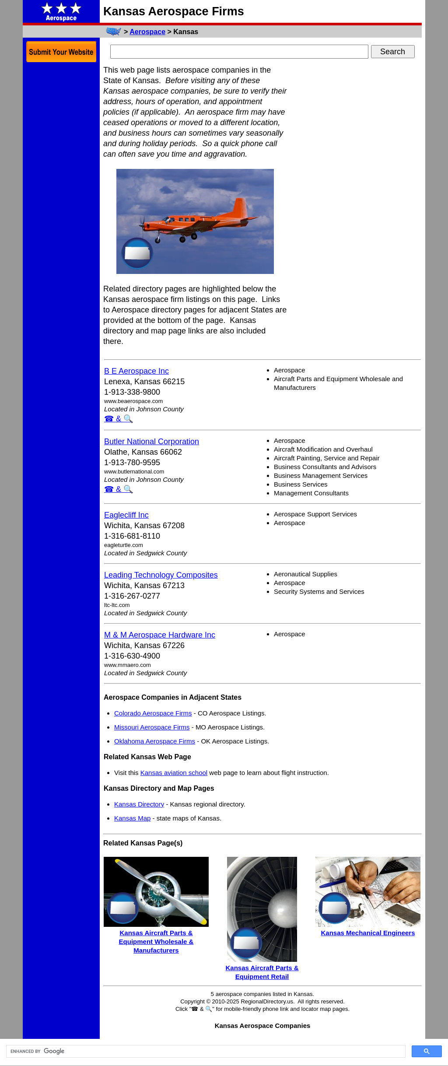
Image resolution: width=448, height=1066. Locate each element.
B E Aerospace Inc (136, 371)
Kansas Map (132, 818)
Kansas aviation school (173, 772)
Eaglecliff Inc (126, 515)
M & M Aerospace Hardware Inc (159, 635)
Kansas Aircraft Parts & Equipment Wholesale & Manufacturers (156, 941)
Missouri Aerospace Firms (152, 727)
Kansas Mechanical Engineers (368, 932)
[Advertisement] (356, 196)
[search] (204, 1051)
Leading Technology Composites (161, 575)
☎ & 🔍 (118, 418)
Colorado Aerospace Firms (153, 713)
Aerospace (147, 31)
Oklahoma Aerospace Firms (154, 741)
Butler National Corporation (151, 441)
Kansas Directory (139, 804)
